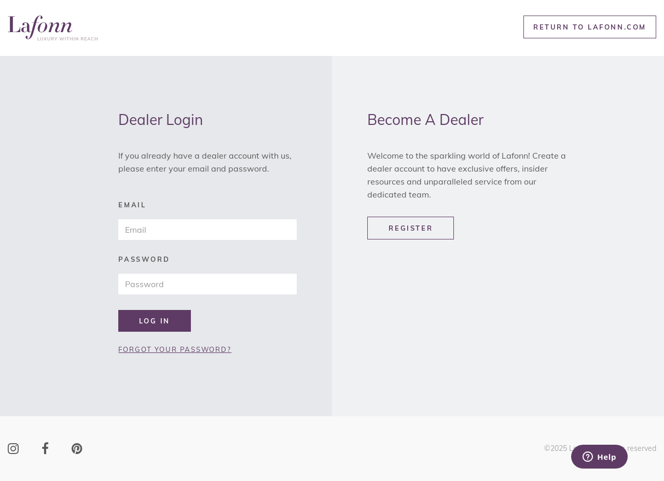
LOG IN (154, 321)
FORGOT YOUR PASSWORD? (174, 349)
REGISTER (411, 228)
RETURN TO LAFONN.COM (589, 27)
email (132, 205)
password (144, 259)
